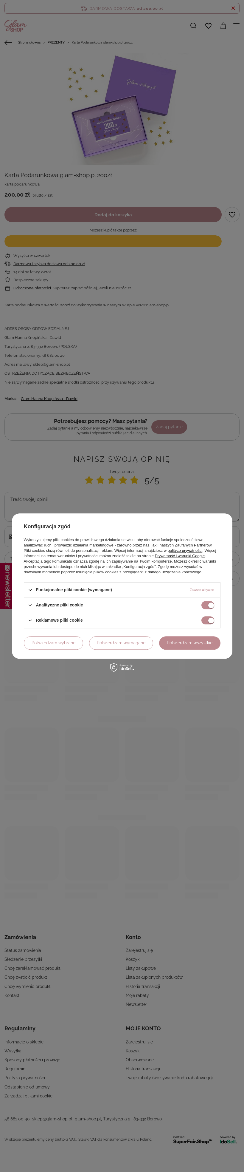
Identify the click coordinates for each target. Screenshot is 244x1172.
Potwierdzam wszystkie (189, 642)
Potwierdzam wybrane (53, 642)
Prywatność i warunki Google (180, 556)
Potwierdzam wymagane (121, 642)
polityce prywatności (185, 550)
